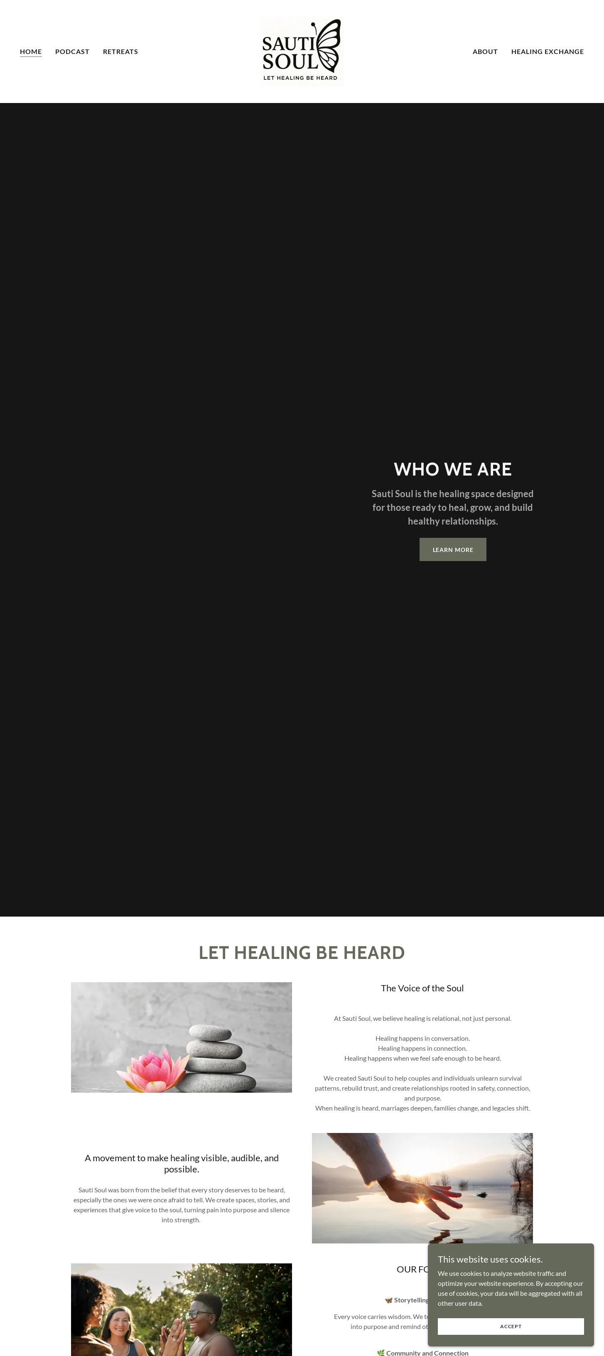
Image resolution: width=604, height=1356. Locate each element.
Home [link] (31, 51)
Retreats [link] (120, 51)
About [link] (485, 51)
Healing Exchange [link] (547, 51)
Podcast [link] (72, 51)
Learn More (453, 549)
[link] (302, 50)
